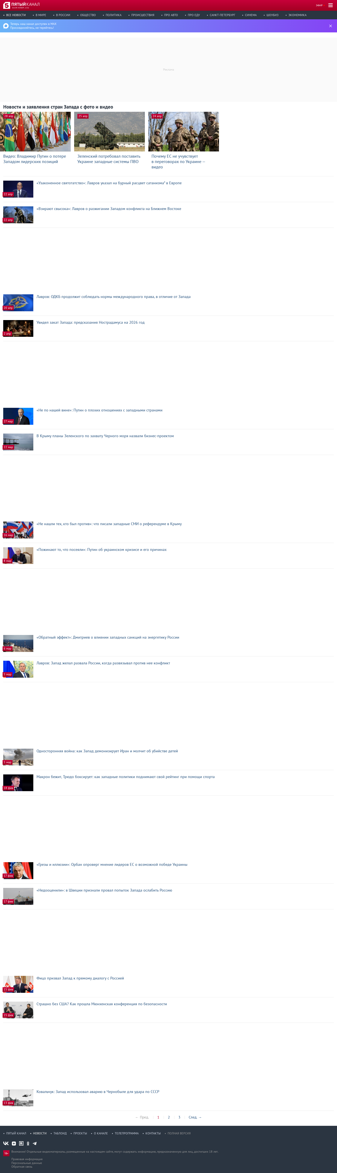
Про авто (171, 15)
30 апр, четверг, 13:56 (20, 8)
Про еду (194, 15)
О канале (101, 1133)
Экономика (297, 15)
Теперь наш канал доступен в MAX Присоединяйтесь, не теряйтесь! (33, 26)
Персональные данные (26, 1163)
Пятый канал (16, 1133)
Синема (251, 15)
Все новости (16, 15)
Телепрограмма (127, 1133)
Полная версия (179, 1133)
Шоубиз (273, 15)
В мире (41, 15)
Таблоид (60, 1133)
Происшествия (142, 15)
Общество (88, 15)
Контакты (153, 1133)
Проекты (80, 1133)
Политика (113, 15)
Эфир (319, 5)
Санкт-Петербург (222, 15)
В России (63, 15)
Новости (40, 1133)
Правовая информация (27, 1159)
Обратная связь (21, 1166)
